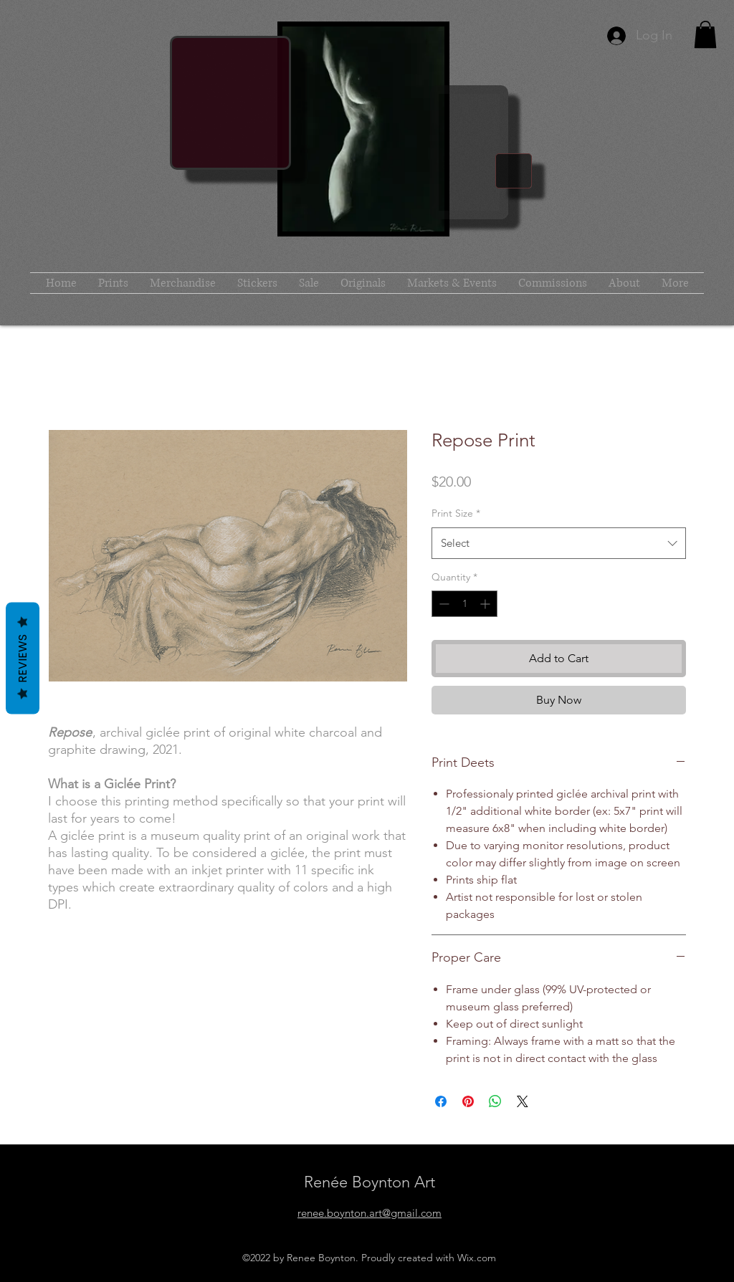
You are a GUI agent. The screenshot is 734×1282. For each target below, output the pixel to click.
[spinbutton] (464, 603)
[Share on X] (522, 1101)
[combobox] (559, 543)
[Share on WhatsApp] (495, 1101)
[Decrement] (443, 603)
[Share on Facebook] (440, 1101)
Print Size (456, 513)
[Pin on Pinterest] (468, 1101)
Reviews (22, 657)
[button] (705, 34)
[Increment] (486, 603)
